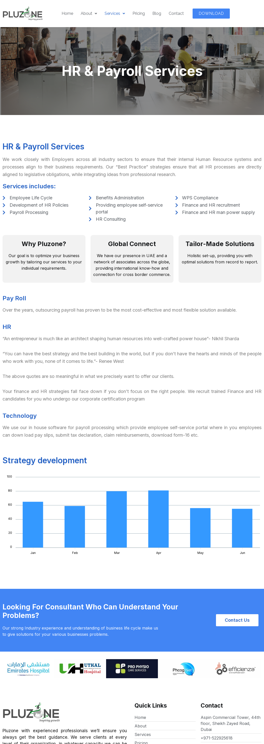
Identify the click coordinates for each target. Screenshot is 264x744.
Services (115, 13)
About (89, 13)
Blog (156, 13)
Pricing (139, 13)
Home (67, 13)
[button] (211, 14)
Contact (176, 13)
